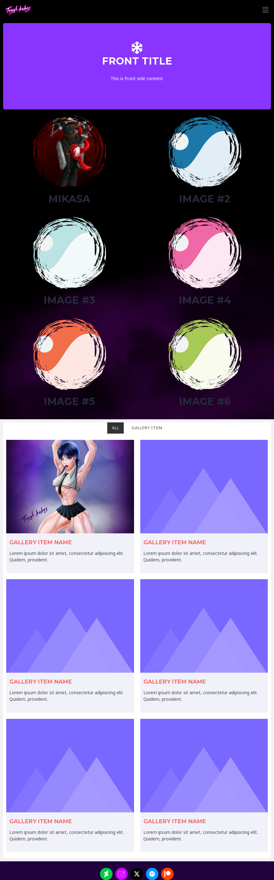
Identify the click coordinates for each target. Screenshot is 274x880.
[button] (265, 10)
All (115, 427)
